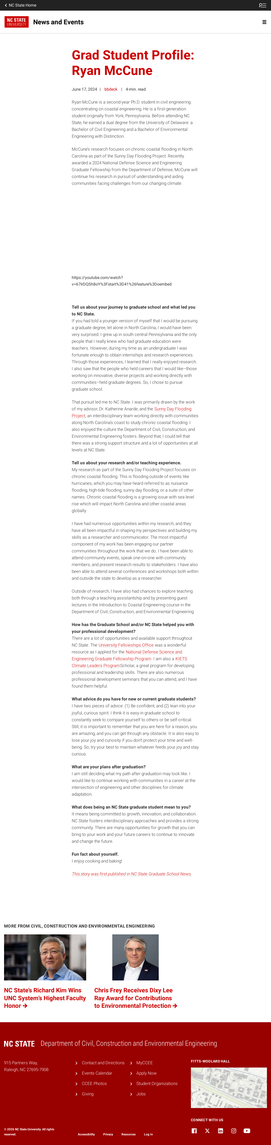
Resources (128, 1134)
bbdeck (110, 89)
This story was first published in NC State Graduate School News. (132, 873)
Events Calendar (97, 1073)
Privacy (108, 1134)
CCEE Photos (94, 1083)
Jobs (141, 1093)
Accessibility (86, 1134)
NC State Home (20, 5)
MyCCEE (144, 1062)
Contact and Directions (103, 1062)
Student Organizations (157, 1083)
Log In (148, 1134)
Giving (88, 1093)
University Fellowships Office (126, 645)
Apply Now (146, 1073)
